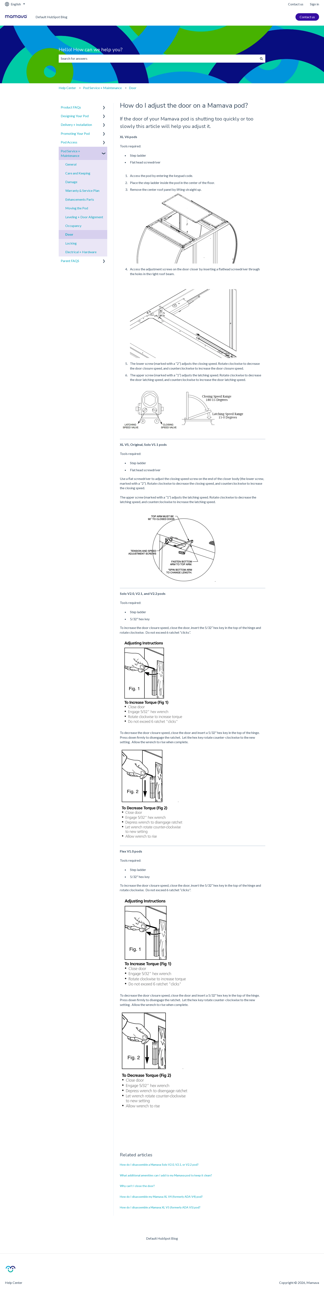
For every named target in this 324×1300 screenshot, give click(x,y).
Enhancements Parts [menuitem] (79, 199)
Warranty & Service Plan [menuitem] (82, 190)
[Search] (261, 58)
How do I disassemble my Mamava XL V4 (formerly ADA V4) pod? (161, 1196)
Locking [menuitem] (71, 243)
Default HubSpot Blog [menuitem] (162, 1238)
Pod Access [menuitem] (69, 142)
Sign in (314, 4)
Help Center (67, 88)
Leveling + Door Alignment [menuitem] (84, 217)
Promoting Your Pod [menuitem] (75, 133)
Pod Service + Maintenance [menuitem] (70, 153)
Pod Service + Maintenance (102, 88)
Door (132, 88)
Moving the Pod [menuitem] (76, 208)
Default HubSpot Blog (51, 17)
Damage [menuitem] (71, 182)
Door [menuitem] (69, 234)
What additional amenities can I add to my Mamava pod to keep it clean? (166, 1175)
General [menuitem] (70, 164)
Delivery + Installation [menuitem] (76, 124)
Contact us (295, 4)
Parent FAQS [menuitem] (70, 261)
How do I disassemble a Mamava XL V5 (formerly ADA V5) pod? (160, 1207)
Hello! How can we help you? (91, 50)
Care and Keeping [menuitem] (77, 173)
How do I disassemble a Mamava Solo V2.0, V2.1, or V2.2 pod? (159, 1164)
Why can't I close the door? (137, 1186)
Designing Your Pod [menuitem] (75, 116)
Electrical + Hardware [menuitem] (80, 252)
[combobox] (158, 58)
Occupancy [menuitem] (73, 226)
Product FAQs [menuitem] (71, 107)
